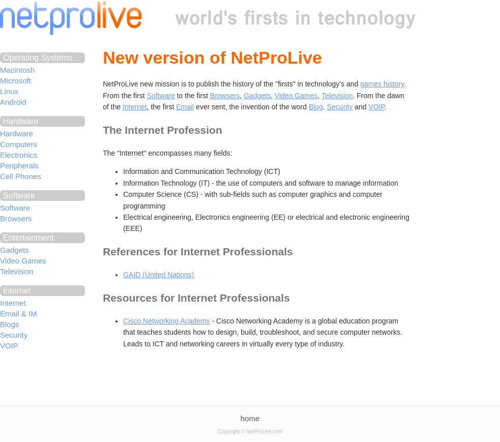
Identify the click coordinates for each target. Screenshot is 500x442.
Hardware (16, 133)
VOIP (9, 345)
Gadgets (14, 250)
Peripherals (19, 165)
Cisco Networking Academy (166, 321)
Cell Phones (20, 176)
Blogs (9, 324)
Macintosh (17, 70)
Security (13, 335)
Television (17, 271)
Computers (18, 144)
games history (382, 84)
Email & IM (18, 313)
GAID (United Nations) (158, 275)
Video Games (23, 260)
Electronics (18, 155)
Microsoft (15, 80)
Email (185, 107)
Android (13, 102)
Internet (13, 303)
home (250, 418)
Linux (9, 91)
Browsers (16, 218)
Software (15, 207)
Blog (316, 107)
